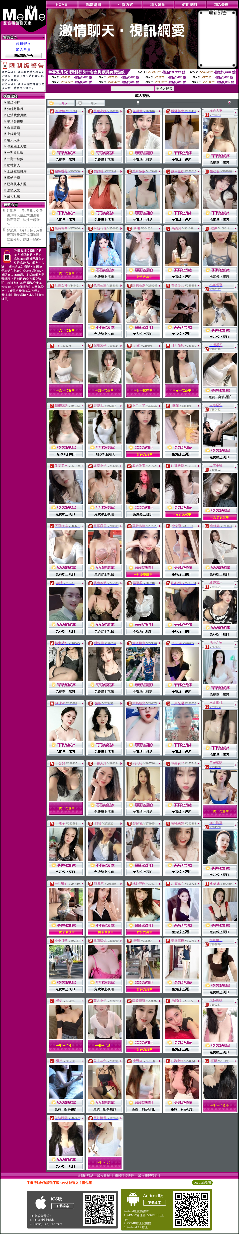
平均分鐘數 (15, 121)
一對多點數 (15, 153)
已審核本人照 (17, 184)
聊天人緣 (13, 140)
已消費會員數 (17, 115)
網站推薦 (13, 178)
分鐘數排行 (15, 109)
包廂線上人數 (17, 146)
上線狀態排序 (17, 171)
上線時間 (13, 134)
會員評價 (13, 127)
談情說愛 (13, 190)
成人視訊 (13, 196)
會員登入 (23, 44)
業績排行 (13, 102)
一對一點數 (15, 159)
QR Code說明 (202, 1182)
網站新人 (13, 165)
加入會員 (23, 50)
